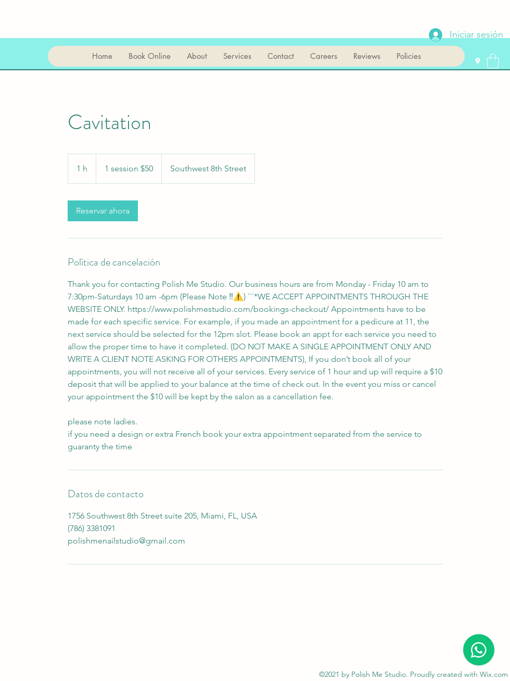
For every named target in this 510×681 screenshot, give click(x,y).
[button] (493, 61)
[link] (103, 210)
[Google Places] (478, 61)
